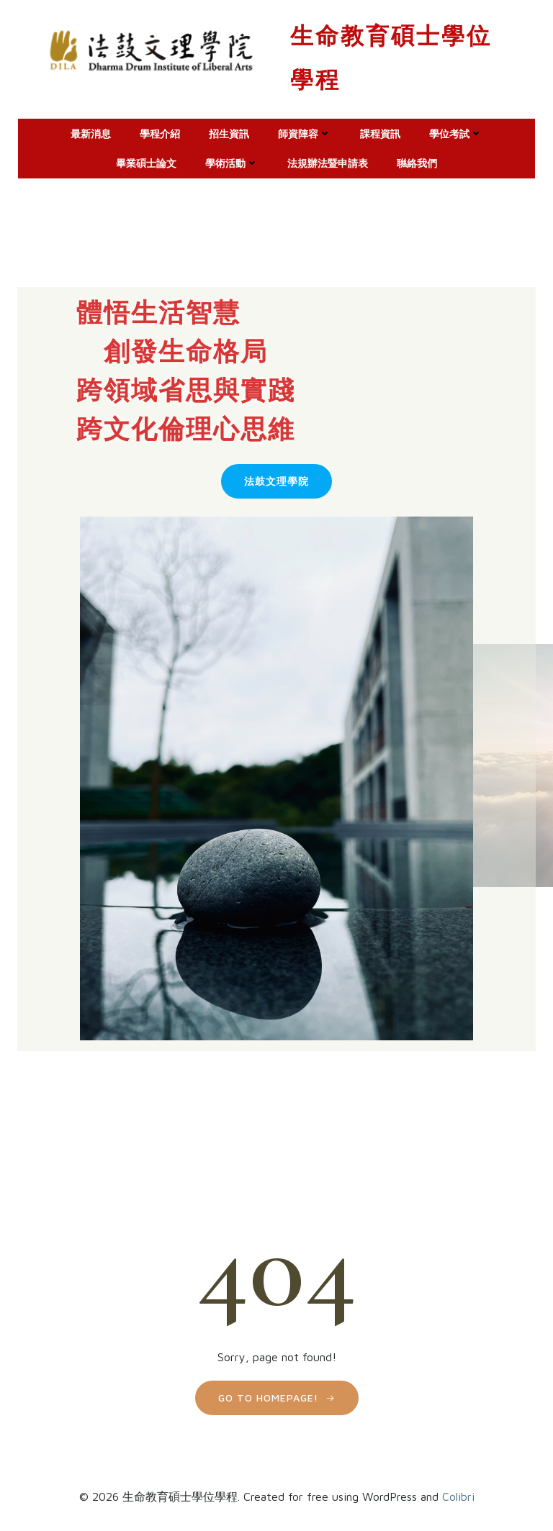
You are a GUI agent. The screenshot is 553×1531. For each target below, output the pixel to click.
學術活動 (231, 161)
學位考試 (455, 131)
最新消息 (91, 131)
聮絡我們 (417, 161)
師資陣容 (304, 131)
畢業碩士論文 (146, 161)
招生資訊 (229, 131)
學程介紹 (160, 131)
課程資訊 (380, 131)
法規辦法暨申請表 (327, 161)
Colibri (458, 1492)
